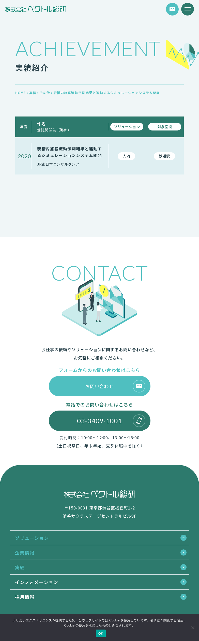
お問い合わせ (115, 386)
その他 (45, 92)
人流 (126, 155)
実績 (32, 92)
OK (100, 633)
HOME (20, 92)
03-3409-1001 (111, 420)
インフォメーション (36, 582)
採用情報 (24, 596)
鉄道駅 (164, 155)
